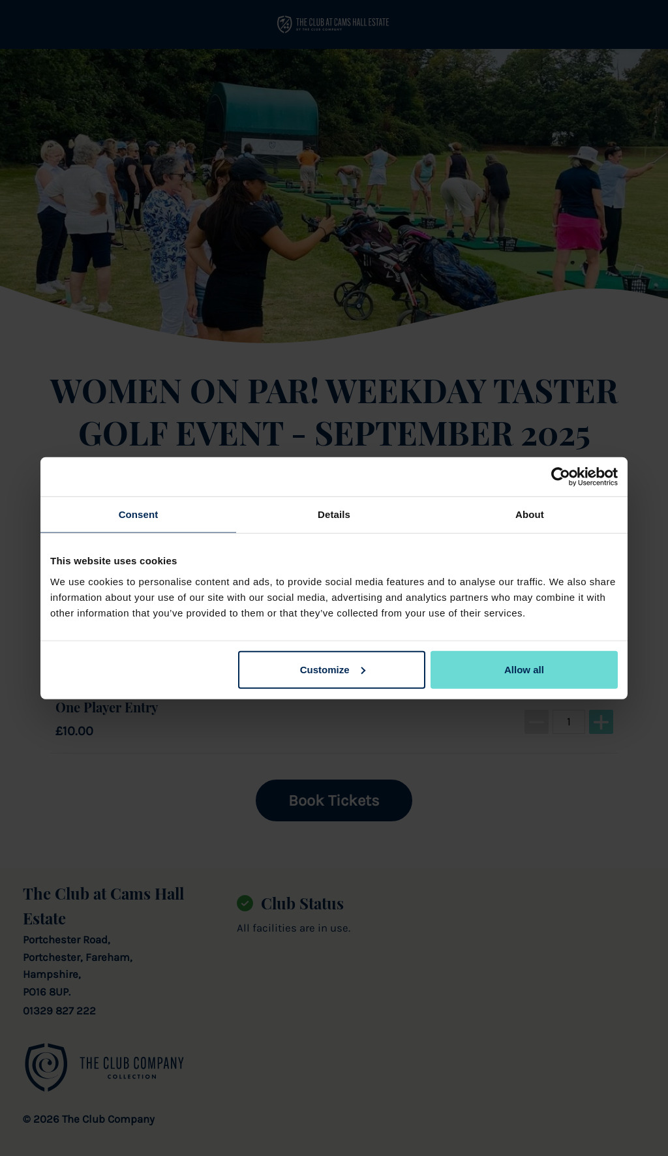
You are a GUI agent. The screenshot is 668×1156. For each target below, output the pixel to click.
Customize (332, 669)
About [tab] (529, 514)
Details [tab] (334, 514)
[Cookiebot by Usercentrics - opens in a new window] (561, 477)
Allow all (524, 669)
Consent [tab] (139, 514)
